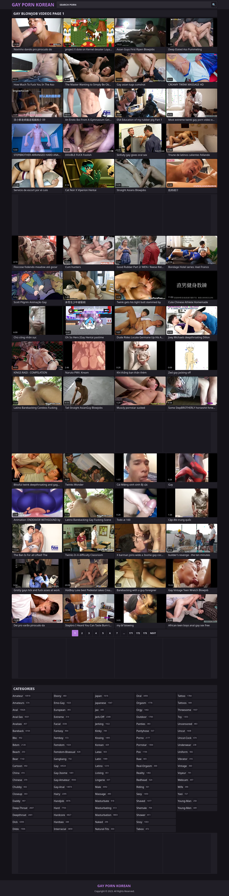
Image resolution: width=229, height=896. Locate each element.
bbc (18, 738)
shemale (144, 808)
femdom (63, 745)
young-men (187, 808)
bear (19, 759)
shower (143, 815)
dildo (19, 829)
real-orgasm (147, 766)
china (19, 773)
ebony (60, 695)
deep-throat (24, 808)
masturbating (106, 808)
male (101, 787)
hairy (60, 794)
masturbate (105, 801)
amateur (22, 695)
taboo (143, 829)
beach (19, 752)
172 (138, 633)
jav (99, 710)
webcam (186, 780)
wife (183, 787)
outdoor (145, 717)
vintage (185, 766)
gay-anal (63, 787)
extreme (62, 717)
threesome (188, 710)
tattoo (185, 695)
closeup (20, 794)
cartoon (20, 766)
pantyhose (145, 731)
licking (102, 773)
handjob (62, 801)
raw (141, 759)
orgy (142, 710)
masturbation (106, 815)
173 (145, 633)
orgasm (144, 702)
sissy (142, 822)
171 (131, 633)
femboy (61, 738)
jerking (103, 724)
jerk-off (103, 717)
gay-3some (64, 773)
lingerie (103, 780)
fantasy (61, 731)
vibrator (185, 759)
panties (143, 724)
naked (102, 822)
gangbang (63, 759)
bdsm (20, 745)
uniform (186, 752)
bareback (22, 731)
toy (183, 717)
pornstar (145, 745)
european (62, 710)
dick (19, 822)
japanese (104, 702)
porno (143, 738)
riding (143, 787)
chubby (20, 787)
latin (101, 759)
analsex (20, 724)
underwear (187, 745)
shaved (144, 801)
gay (60, 766)
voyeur (185, 773)
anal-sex (21, 717)
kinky (101, 731)
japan (102, 695)
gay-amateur (65, 780)
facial (61, 724)
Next (153, 633)
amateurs (21, 702)
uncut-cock (187, 738)
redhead (144, 780)
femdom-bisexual (67, 752)
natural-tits (105, 829)
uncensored (188, 724)
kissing (103, 738)
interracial (63, 829)
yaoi (183, 794)
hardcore (63, 815)
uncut (185, 731)
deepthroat (23, 815)
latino (102, 766)
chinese (20, 780)
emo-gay (63, 702)
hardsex (62, 822)
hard (60, 808)
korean (102, 745)
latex (101, 752)
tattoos (185, 702)
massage (103, 794)
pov (142, 752)
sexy (142, 794)
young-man (187, 801)
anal (19, 710)
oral (142, 695)
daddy (19, 801)
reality (144, 773)
